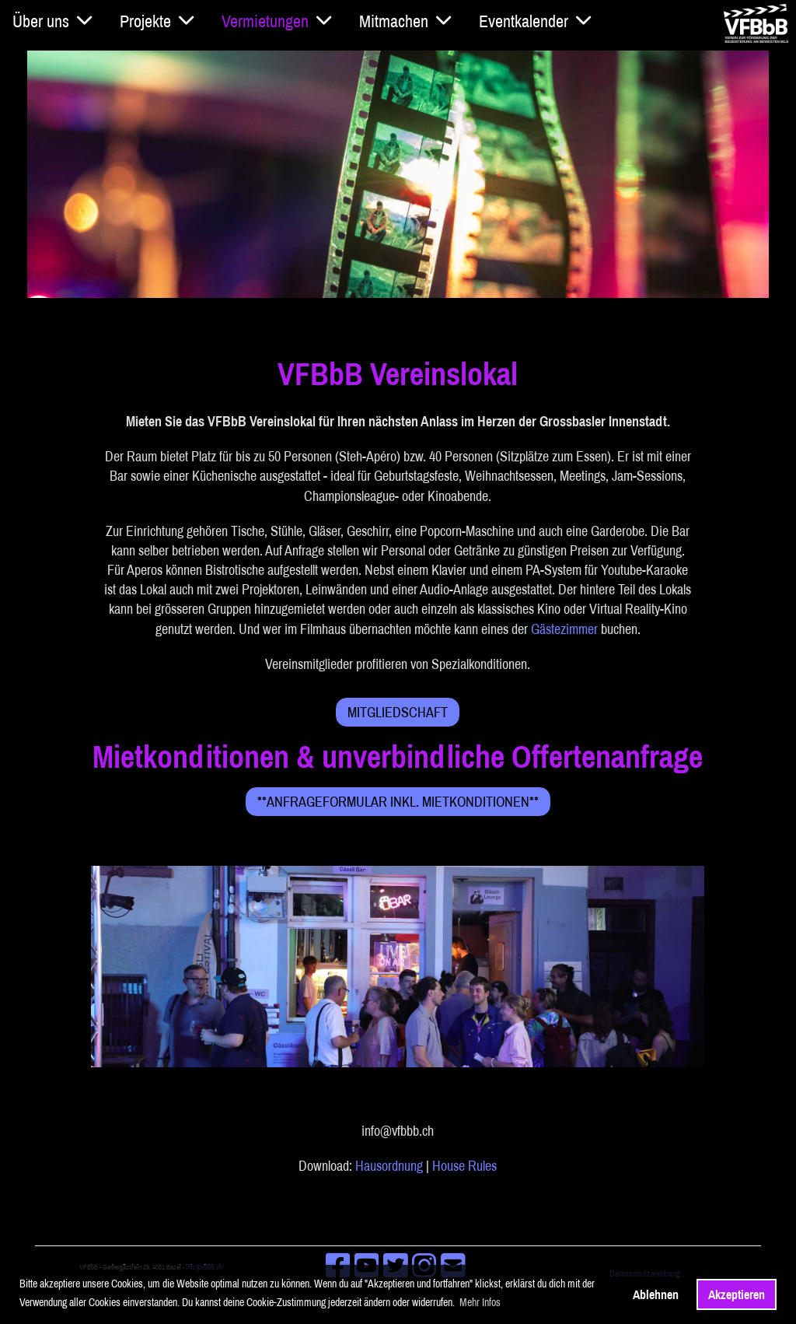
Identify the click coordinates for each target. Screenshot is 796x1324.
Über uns (52, 21)
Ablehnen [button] (656, 1294)
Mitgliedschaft (397, 712)
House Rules (464, 1165)
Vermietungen (276, 21)
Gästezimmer (564, 629)
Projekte (157, 21)
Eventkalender (535, 21)
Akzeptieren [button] (736, 1294)
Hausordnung (389, 1165)
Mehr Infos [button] (480, 1302)
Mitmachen (405, 21)
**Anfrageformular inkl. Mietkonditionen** (398, 801)
